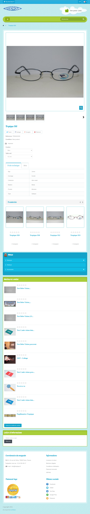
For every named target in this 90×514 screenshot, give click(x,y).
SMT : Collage (22, 358)
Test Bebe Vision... (24, 288)
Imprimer (10, 143)
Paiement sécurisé (51, 469)
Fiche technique (13, 165)
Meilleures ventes (11, 279)
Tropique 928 (15, 235)
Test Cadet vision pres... (26, 372)
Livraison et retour (51, 460)
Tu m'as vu (21, 386)
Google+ (27, 132)
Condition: (9, 139)
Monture (9, 260)
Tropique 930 (35, 235)
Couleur (8, 147)
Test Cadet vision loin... (25, 330)
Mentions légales (51, 463)
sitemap (48, 472)
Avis (25, 165)
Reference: (9, 136)
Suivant (83, 117)
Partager (18, 132)
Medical (9, 265)
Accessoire (10, 269)
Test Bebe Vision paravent (26, 344)
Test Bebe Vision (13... (25, 316)
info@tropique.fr (16, 466)
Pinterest (37, 132)
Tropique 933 (75, 235)
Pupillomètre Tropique (25, 414)
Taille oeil (9, 153)
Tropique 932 (55, 235)
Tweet (9, 132)
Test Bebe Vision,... (24, 302)
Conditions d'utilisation (52, 466)
